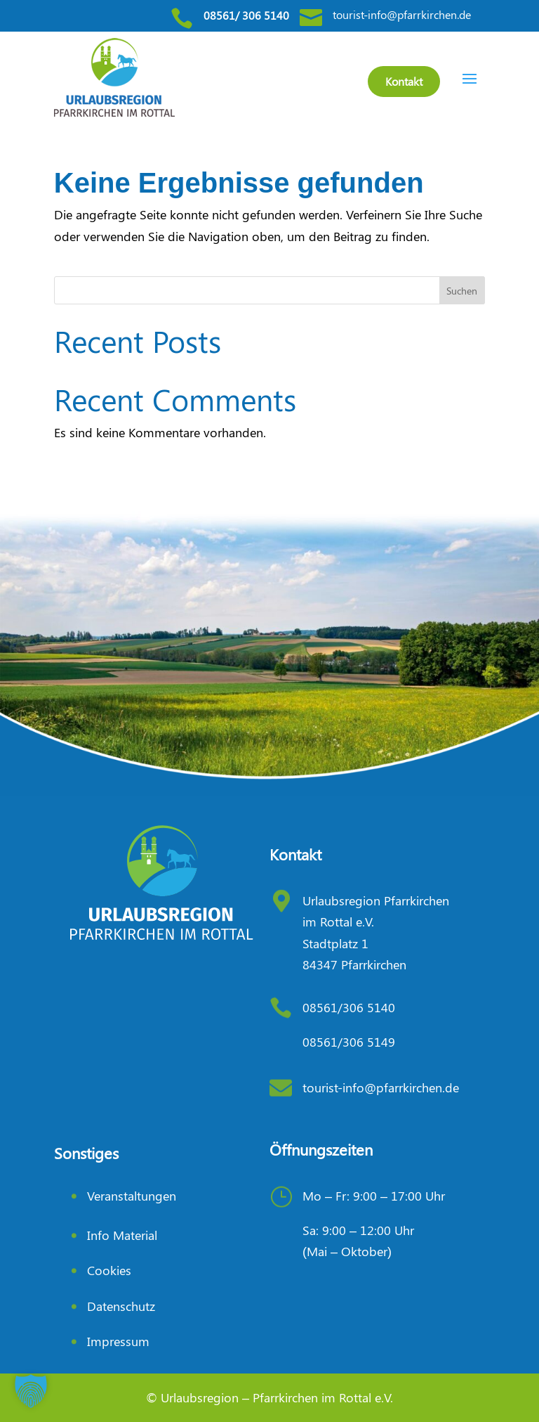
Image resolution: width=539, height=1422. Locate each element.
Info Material (122, 1235)
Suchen (461, 290)
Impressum (118, 1341)
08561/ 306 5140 (246, 15)
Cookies (109, 1270)
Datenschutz (121, 1306)
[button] (31, 1391)
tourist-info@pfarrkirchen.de (402, 14)
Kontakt (403, 81)
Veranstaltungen (131, 1195)
